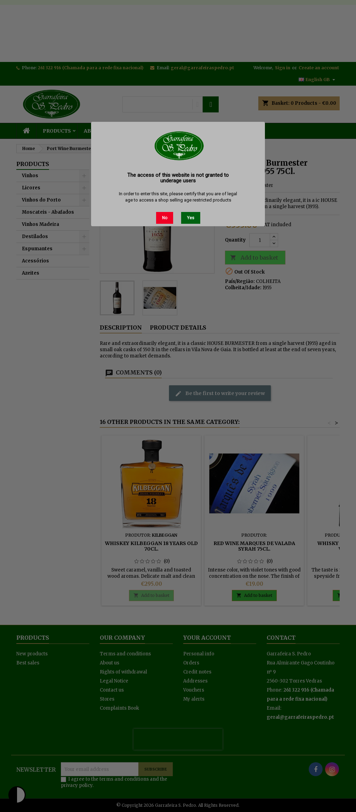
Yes (190, 217)
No (164, 217)
